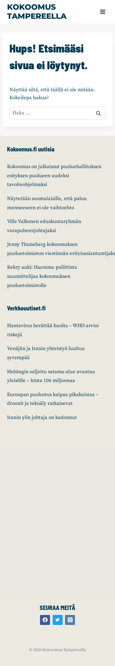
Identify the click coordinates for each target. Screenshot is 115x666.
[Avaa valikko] (102, 11)
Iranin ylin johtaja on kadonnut (42, 417)
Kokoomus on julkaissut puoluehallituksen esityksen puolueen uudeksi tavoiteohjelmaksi (54, 175)
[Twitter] (58, 620)
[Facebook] (45, 620)
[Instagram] (70, 620)
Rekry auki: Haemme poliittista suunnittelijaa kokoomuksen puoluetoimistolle (42, 276)
